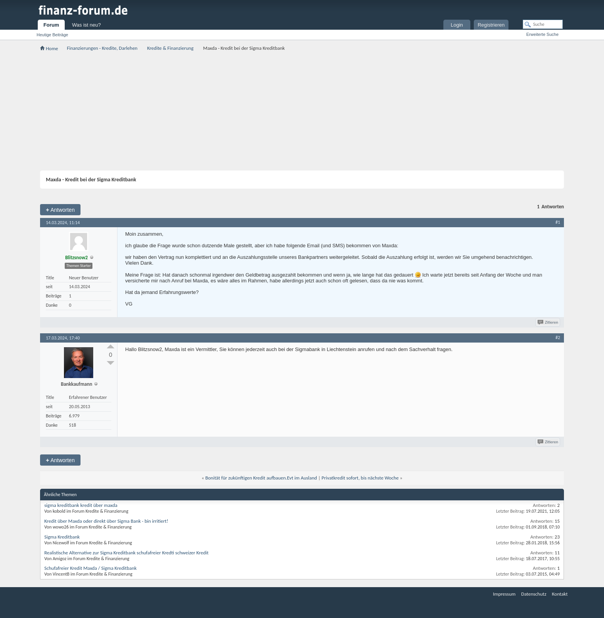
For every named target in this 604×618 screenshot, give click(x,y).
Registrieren (491, 25)
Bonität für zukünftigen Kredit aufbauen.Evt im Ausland (261, 478)
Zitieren (548, 322)
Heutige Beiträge (52, 34)
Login (457, 25)
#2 (557, 337)
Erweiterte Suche (542, 34)
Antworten (60, 209)
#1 (557, 222)
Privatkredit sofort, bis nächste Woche (360, 478)
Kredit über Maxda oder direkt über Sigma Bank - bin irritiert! (106, 521)
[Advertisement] (302, 111)
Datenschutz (533, 594)
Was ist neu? (86, 25)
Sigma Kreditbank (62, 537)
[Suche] (543, 24)
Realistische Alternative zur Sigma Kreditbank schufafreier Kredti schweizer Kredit (126, 553)
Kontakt (560, 594)
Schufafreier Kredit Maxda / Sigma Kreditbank (90, 568)
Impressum (504, 594)
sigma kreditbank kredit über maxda (80, 505)
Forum (51, 25)
